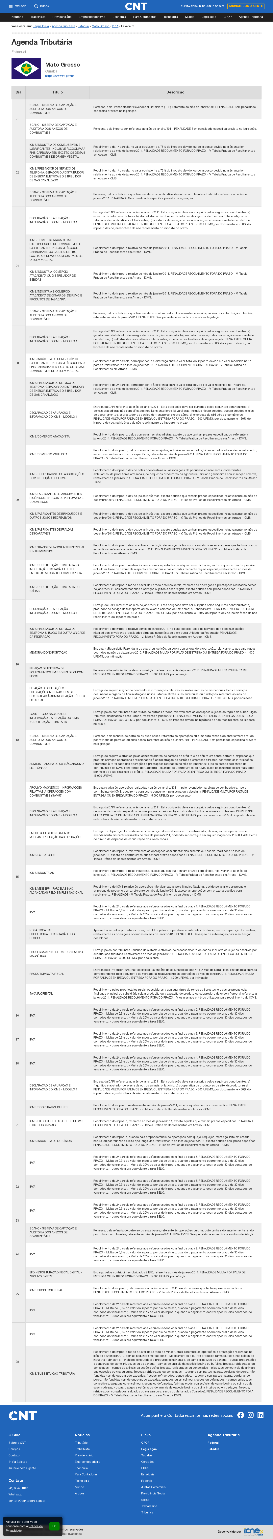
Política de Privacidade (67, 1534)
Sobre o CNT (17, 1443)
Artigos (80, 1493)
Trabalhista (38, 17)
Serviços (14, 1449)
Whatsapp (15, 1494)
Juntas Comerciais (153, 1487)
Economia (119, 17)
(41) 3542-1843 (18, 1488)
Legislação (209, 17)
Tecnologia (170, 17)
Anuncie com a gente (246, 6)
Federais (147, 1481)
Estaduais (147, 1474)
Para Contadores (144, 17)
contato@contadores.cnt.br (27, 1501)
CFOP (228, 17)
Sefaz (145, 1500)
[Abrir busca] (41, 6)
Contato (14, 1455)
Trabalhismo (149, 1506)
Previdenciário (62, 17)
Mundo (189, 17)
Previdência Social (153, 1493)
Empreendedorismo (92, 17)
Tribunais (147, 1512)
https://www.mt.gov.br (59, 76)
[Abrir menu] (19, 6)
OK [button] (54, 1526)
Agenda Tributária (251, 17)
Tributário (16, 17)
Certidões (147, 1462)
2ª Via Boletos (18, 1462)
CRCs (145, 1468)
